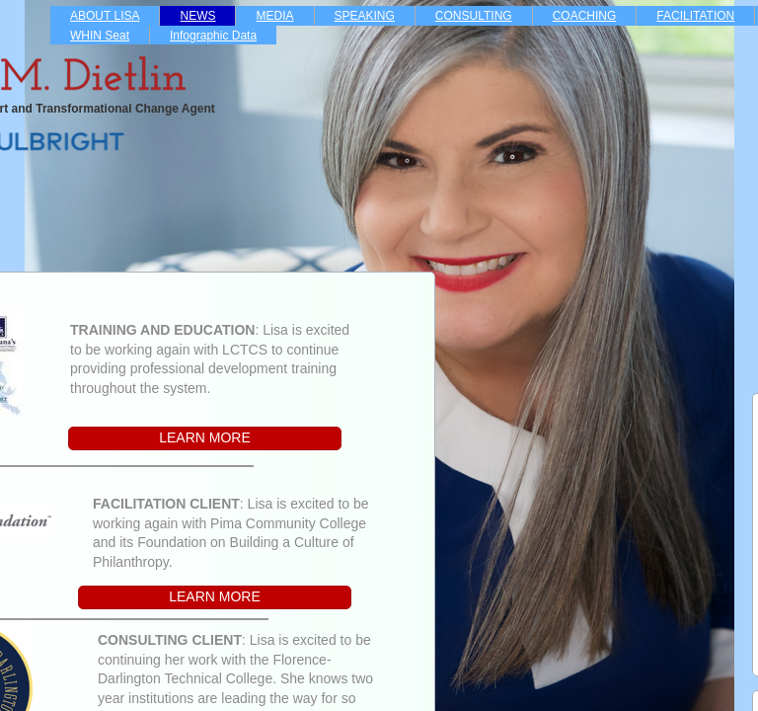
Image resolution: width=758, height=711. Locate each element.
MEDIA (274, 16)
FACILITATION (695, 16)
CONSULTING (473, 16)
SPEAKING (365, 16)
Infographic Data (213, 35)
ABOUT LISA (104, 16)
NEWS (197, 16)
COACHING (585, 16)
